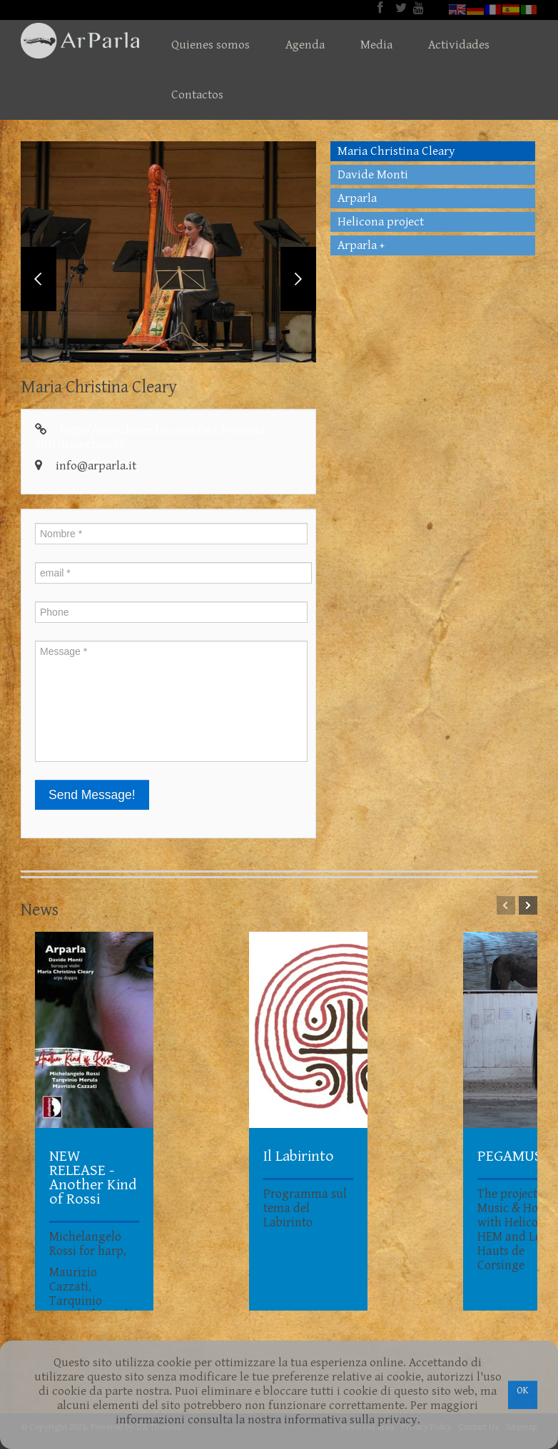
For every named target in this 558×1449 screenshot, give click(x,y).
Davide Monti (373, 175)
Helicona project (381, 222)
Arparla (357, 198)
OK (523, 1390)
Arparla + (361, 245)
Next (298, 279)
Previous (38, 279)
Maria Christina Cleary (396, 151)
